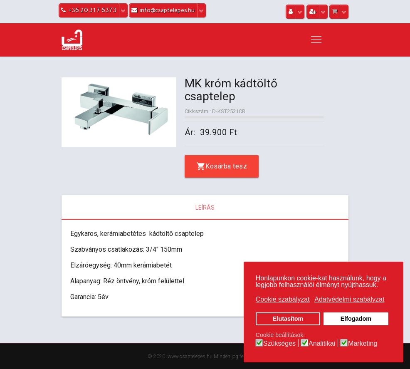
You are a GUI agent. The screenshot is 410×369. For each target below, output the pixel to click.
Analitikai (322, 343)
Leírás (205, 207)
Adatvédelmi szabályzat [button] (349, 299)
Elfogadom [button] (356, 318)
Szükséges (279, 343)
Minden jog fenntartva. (238, 356)
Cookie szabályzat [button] (283, 299)
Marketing (362, 343)
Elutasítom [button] (288, 318)
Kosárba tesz (226, 166)
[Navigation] (316, 40)
